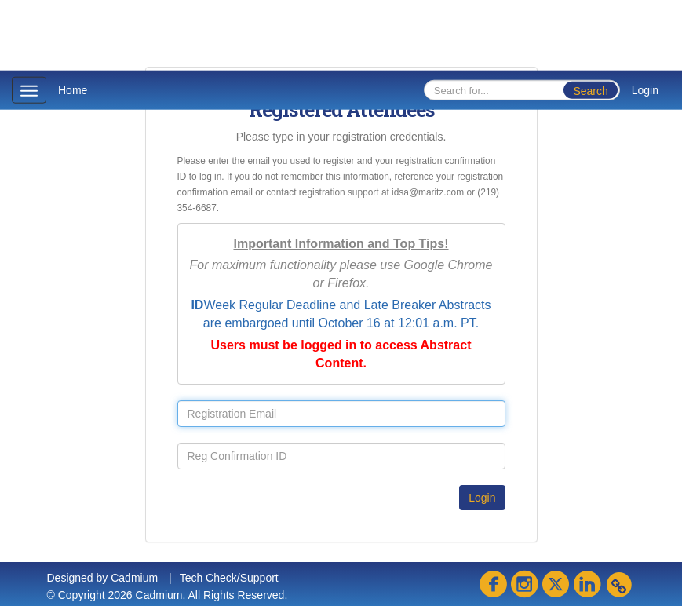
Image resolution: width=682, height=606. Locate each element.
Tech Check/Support (229, 577)
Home (72, 90)
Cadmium (134, 577)
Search (590, 91)
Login (645, 90)
